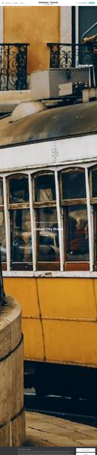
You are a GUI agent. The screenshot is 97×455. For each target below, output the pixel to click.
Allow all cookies (86, 442)
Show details (21, 452)
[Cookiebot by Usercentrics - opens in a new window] (9, 452)
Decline (86, 446)
